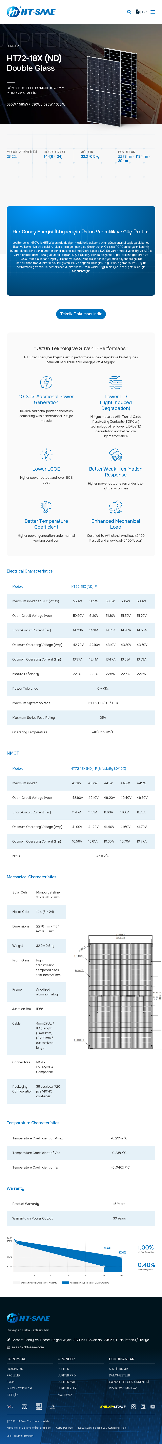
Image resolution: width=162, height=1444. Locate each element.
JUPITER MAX (66, 1382)
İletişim (12, 1395)
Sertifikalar (118, 1369)
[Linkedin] (143, 1406)
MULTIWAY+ (66, 1395)
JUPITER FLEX (67, 1388)
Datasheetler (119, 1375)
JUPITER (63, 1369)
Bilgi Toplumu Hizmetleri (20, 1436)
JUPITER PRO (67, 1375)
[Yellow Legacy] (113, 1406)
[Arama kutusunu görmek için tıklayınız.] (129, 12)
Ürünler (66, 1359)
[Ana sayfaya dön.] (31, 11)
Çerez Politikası (64, 1427)
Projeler (14, 1375)
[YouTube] (152, 1406)
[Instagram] (133, 1406)
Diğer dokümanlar (123, 1388)
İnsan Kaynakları (19, 1388)
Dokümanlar (122, 1359)
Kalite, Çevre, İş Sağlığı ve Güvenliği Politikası (102, 1427)
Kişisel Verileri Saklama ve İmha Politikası (29, 1427)
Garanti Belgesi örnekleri (129, 1382)
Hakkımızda (14, 1369)
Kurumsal (16, 1359)
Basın (11, 1382)
